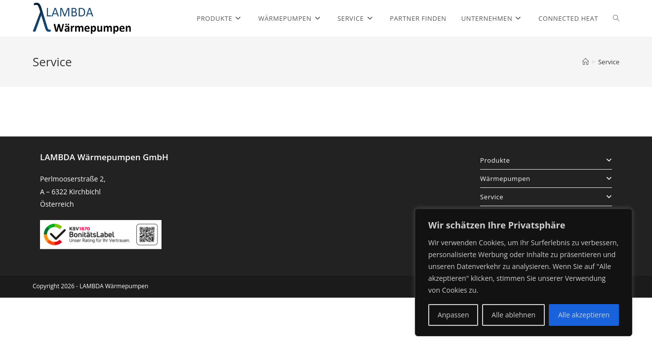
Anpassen (453, 314)
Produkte (546, 160)
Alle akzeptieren (584, 314)
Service (608, 61)
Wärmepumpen (546, 178)
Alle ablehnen (513, 314)
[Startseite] (585, 61)
